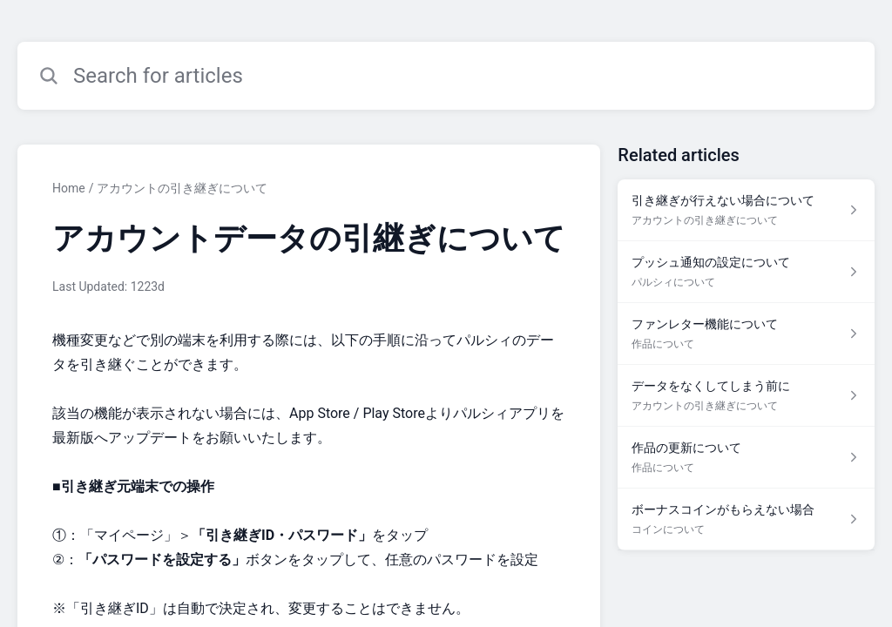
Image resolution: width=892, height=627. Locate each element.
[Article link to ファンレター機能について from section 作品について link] (746, 334)
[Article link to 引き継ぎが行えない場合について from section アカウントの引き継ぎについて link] (746, 210)
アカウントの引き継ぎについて (182, 188)
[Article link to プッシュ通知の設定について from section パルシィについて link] (746, 272)
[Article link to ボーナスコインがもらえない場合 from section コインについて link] (746, 519)
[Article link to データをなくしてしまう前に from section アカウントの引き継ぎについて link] (746, 396)
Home (68, 188)
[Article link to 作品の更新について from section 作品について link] (746, 458)
